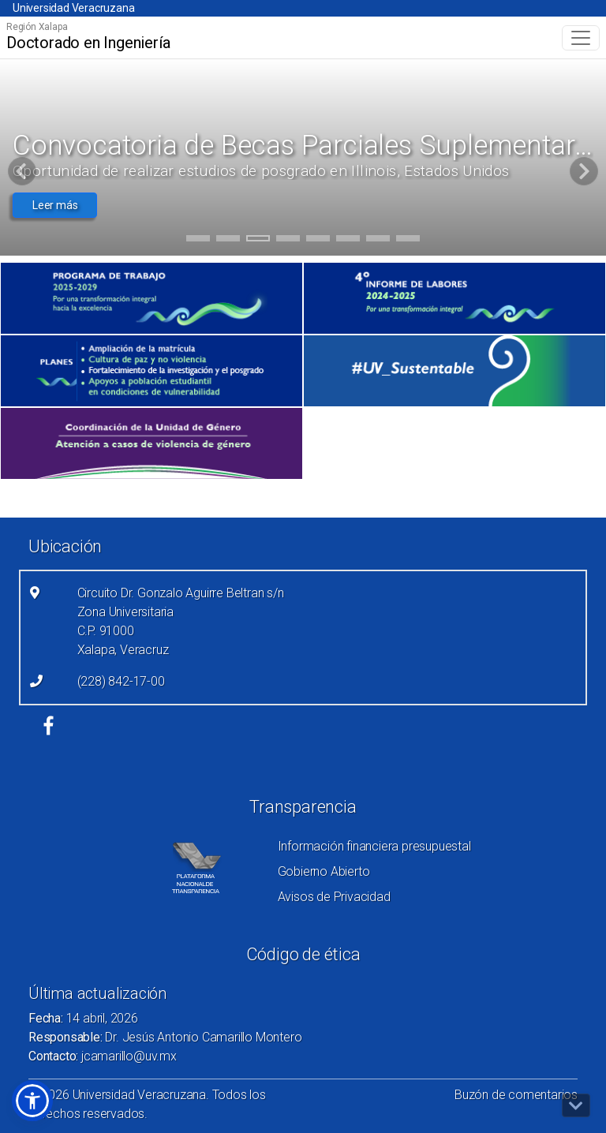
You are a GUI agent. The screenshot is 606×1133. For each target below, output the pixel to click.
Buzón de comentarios (516, 1094)
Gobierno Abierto (324, 871)
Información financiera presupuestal (374, 846)
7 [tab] (378, 240)
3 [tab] (258, 240)
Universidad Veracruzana (73, 8)
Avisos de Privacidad (334, 896)
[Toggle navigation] (581, 37)
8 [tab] (408, 240)
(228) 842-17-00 (121, 681)
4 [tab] (288, 240)
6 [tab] (348, 240)
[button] (32, 1100)
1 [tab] (198, 240)
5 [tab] (318, 240)
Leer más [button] (54, 205)
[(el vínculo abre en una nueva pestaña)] (151, 298)
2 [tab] (228, 240)
